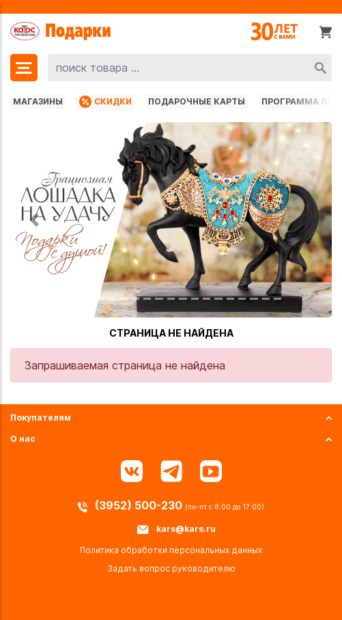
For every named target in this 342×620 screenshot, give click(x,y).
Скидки (105, 102)
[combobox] (190, 67)
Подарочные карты (196, 101)
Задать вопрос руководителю (171, 568)
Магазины (38, 101)
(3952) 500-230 (140, 505)
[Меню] (24, 67)
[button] (34, 219)
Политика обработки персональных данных (171, 550)
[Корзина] (325, 31)
